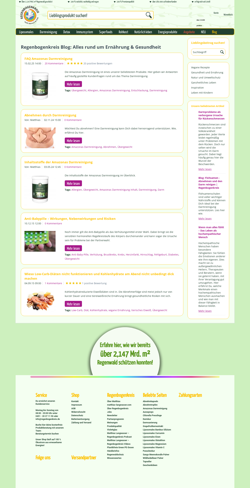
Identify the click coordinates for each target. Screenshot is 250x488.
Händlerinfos (113, 451)
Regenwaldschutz (115, 454)
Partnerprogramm (115, 419)
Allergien (93, 90)
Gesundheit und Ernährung (207, 72)
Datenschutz (77, 415)
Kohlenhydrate (98, 310)
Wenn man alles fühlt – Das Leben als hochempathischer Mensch (211, 232)
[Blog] (214, 32)
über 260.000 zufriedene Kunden (163, 2)
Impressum (76, 405)
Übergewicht (79, 90)
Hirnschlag (146, 254)
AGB (73, 408)
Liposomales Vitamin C (153, 447)
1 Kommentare (53, 283)
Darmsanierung (150, 422)
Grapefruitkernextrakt (153, 426)
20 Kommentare (54, 63)
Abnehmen (109, 147)
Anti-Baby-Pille (80, 254)
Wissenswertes (114, 458)
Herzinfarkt (132, 254)
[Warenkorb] (228, 16)
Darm (161, 189)
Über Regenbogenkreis (117, 408)
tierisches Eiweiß (141, 310)
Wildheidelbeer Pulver (153, 458)
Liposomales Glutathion (154, 440)
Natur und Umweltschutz (205, 77)
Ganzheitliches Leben (203, 82)
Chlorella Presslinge (152, 415)
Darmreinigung (158, 90)
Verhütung (96, 254)
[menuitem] (100, 15)
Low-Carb (77, 310)
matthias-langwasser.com (119, 405)
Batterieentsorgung (80, 419)
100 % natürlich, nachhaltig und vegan (83, 2)
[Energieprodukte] (167, 32)
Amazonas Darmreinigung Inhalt (118, 189)
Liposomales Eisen (151, 437)
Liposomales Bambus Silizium (157, 430)
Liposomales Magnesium (154, 444)
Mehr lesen (205, 169)
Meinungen (112, 422)
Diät (86, 310)
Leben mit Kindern (202, 92)
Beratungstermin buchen (47, 434)
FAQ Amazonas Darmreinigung (48, 59)
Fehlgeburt (160, 254)
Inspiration (197, 87)
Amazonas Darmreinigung (114, 90)
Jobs (109, 412)
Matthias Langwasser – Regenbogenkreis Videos (119, 442)
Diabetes (173, 254)
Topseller (147, 461)
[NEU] (203, 32)
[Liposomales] (26, 32)
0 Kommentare (73, 120)
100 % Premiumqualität (124, 2)
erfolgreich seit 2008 (201, 2)
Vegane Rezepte (200, 67)
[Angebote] (189, 32)
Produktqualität (114, 426)
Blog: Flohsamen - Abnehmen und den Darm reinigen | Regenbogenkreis (210, 182)
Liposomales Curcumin (153, 433)
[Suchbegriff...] (100, 15)
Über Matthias (113, 401)
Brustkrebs (110, 254)
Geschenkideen (150, 465)
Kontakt (75, 401)
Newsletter (112, 415)
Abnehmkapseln (150, 401)
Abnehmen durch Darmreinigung (50, 115)
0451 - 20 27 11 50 (45, 416)
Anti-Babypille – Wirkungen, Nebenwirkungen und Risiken (70, 219)
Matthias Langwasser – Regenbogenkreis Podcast (119, 435)
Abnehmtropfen (150, 405)
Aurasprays (148, 412)
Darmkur (147, 419)
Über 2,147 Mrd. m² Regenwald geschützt (35, 2)
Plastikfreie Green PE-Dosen (120, 447)
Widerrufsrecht (78, 412)
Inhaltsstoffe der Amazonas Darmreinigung (58, 162)
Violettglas (112, 430)
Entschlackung (139, 90)
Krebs (121, 254)
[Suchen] (148, 15)
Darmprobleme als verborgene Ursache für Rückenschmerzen (211, 115)
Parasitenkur (149, 451)
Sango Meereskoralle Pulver (156, 454)
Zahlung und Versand (81, 422)
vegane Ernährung (119, 310)
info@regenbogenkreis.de (48, 419)
